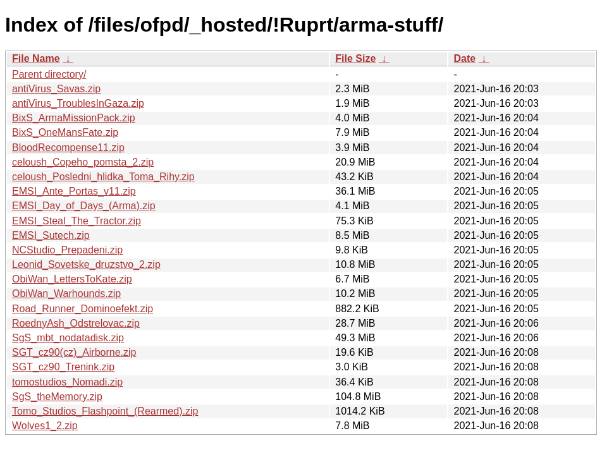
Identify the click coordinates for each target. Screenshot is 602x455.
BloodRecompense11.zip (68, 147)
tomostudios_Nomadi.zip (67, 382)
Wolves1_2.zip (45, 425)
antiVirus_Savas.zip (56, 88)
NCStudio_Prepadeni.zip (67, 250)
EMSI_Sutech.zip (51, 235)
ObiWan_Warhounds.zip (66, 293)
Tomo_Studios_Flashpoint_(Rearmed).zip (105, 411)
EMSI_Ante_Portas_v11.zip (74, 191)
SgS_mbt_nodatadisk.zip (68, 337)
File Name (36, 58)
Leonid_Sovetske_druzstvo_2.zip (86, 264)
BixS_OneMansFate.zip (65, 132)
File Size (355, 58)
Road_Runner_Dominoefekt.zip (82, 308)
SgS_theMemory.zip (57, 396)
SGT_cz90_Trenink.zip (63, 366)
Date (464, 58)
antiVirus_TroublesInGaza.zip (78, 103)
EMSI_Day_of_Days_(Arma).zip (84, 205)
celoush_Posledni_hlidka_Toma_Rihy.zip (103, 176)
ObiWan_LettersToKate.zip (72, 279)
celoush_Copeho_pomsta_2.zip (83, 162)
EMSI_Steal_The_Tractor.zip (76, 220)
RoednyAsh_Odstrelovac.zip (76, 323)
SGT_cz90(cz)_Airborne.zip (74, 352)
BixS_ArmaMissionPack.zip (73, 117)
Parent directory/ (49, 74)
